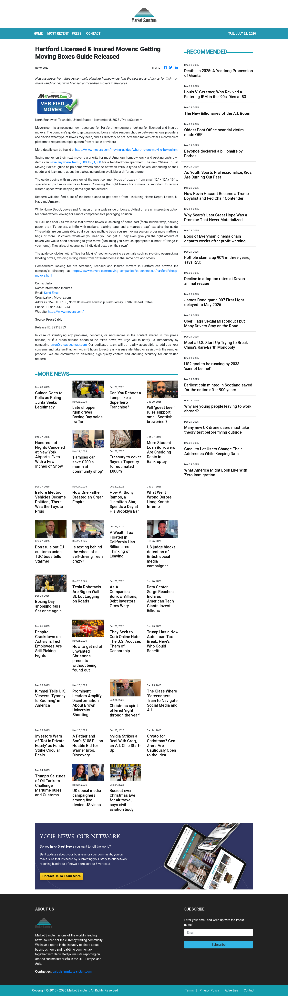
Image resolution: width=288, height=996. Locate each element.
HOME (38, 33)
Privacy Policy (209, 990)
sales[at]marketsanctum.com (72, 971)
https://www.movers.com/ (66, 312)
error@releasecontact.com (69, 345)
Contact (249, 990)
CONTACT (93, 33)
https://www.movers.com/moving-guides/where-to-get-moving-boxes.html (126, 150)
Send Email (51, 293)
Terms (189, 990)
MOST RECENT (58, 33)
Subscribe (219, 944)
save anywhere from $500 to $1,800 (75, 162)
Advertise (231, 990)
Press (76, 33)
